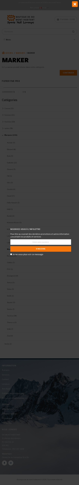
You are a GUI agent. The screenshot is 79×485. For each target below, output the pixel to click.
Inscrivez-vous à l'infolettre (25, 229)
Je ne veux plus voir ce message (28, 254)
